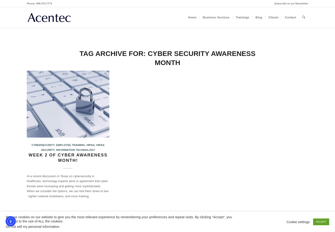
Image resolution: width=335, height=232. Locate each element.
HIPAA (91, 144)
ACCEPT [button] (321, 221)
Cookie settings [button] (298, 222)
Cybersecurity (43, 144)
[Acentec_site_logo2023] (49, 17)
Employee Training (70, 144)
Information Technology (75, 149)
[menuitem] (290, 3)
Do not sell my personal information (32, 227)
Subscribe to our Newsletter (291, 3)
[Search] (303, 17)
